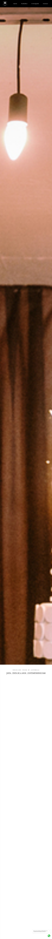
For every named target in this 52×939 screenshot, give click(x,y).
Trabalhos (24, 3)
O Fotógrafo (35, 3)
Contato (45, 3)
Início (15, 3)
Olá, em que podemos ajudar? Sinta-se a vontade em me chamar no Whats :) (40, 931)
